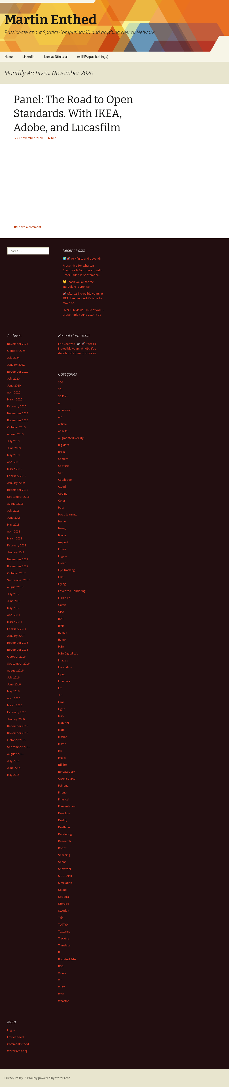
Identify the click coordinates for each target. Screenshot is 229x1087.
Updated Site (67, 959)
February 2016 (16, 712)
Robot (62, 848)
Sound (62, 890)
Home (8, 56)
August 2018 (15, 504)
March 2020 (14, 399)
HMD (61, 626)
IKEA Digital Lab (68, 653)
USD (61, 966)
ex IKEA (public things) (92, 56)
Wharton (63, 1001)
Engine (62, 556)
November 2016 (17, 650)
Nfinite (62, 765)
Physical (63, 799)
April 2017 (13, 615)
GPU (61, 612)
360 (60, 382)
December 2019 (17, 413)
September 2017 (18, 580)
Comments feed (18, 1044)
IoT (60, 688)
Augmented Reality (71, 438)
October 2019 (16, 427)
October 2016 (16, 656)
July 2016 (13, 677)
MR (60, 751)
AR (60, 417)
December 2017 (17, 559)
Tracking (63, 938)
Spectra (63, 897)
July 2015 (13, 761)
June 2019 (14, 448)
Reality (62, 820)
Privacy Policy (13, 1078)
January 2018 (16, 552)
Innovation (65, 667)
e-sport (63, 542)
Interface (64, 681)
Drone (62, 535)
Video (62, 973)
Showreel (64, 869)
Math (61, 730)
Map (61, 716)
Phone (62, 792)
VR (59, 980)
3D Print (63, 396)
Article (62, 424)
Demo (62, 521)
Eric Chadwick (67, 344)
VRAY (61, 987)
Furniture (64, 598)
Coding (63, 493)
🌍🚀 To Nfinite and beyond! (82, 259)
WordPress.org (17, 1051)
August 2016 (15, 670)
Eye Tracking (66, 570)
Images (63, 660)
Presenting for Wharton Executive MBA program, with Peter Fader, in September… (82, 270)
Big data (63, 445)
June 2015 (14, 768)
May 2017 (13, 608)
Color (61, 500)
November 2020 (17, 372)
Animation (64, 410)
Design (62, 528)
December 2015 (17, 726)
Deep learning (67, 514)
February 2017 (16, 629)
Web (61, 994)
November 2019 (17, 420)
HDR (61, 619)
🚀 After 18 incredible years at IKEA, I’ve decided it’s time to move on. (83, 298)
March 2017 (14, 622)
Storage (63, 904)
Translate (64, 945)
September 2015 (18, 747)
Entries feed (15, 1037)
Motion (62, 737)
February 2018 (16, 545)
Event (62, 563)
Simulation (65, 883)
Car (60, 473)
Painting (63, 785)
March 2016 (14, 705)
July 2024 (13, 358)
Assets (63, 431)
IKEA (53, 138)
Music (62, 758)
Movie (62, 744)
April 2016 (13, 698)
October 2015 (16, 740)
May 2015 (13, 775)
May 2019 (13, 455)
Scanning (64, 855)
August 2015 (15, 754)
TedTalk (63, 924)
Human (62, 632)
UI (59, 952)
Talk (60, 917)
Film (61, 577)
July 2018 (13, 511)
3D (59, 389)
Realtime (64, 827)
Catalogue (65, 480)
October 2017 (16, 573)
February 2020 (16, 406)
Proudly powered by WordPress (48, 1078)
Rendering (65, 834)
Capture (63, 466)
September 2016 (18, 663)
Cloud (62, 487)
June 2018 (14, 517)
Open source (67, 778)
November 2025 (17, 344)
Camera (63, 459)
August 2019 (15, 434)
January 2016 (16, 719)
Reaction (64, 813)
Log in (11, 1030)
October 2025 (16, 351)
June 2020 (14, 385)
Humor (62, 639)
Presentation (67, 806)
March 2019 (14, 469)
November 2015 (17, 733)
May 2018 (13, 524)
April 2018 (13, 531)
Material (63, 723)
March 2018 (14, 538)
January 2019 (16, 483)
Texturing (64, 931)
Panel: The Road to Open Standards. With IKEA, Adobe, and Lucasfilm (73, 113)
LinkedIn (28, 56)
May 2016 (13, 691)
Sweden (63, 911)
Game (62, 605)
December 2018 (17, 490)
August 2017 (15, 587)
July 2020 (13, 378)
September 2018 (18, 497)
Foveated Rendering (72, 591)
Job (60, 695)
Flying (62, 584)
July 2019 (13, 441)
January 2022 (16, 365)
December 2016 (17, 643)
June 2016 (14, 684)
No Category (66, 772)
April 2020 (13, 392)
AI (59, 403)
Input (61, 674)
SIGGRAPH (65, 876)
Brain (61, 452)
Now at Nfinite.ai (56, 56)
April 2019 (13, 462)
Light (61, 709)
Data (61, 507)
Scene (62, 862)
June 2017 (14, 601)
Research (64, 841)
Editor (62, 549)
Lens (61, 702)
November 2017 (17, 566)
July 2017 (13, 594)
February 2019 (16, 476)
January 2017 (16, 636)
